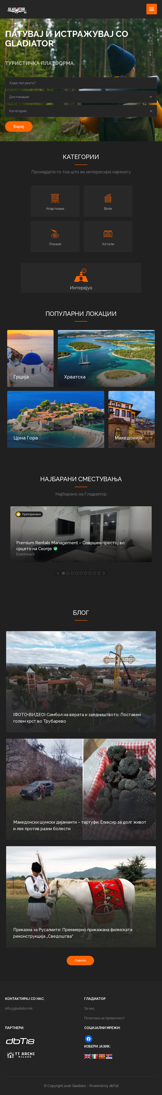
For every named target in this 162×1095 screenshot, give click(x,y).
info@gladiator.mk (18, 1008)
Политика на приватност (104, 1018)
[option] (81, 537)
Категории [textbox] (18, 111)
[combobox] (81, 97)
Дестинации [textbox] (19, 97)
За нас (89, 1008)
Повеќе (80, 960)
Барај (19, 126)
